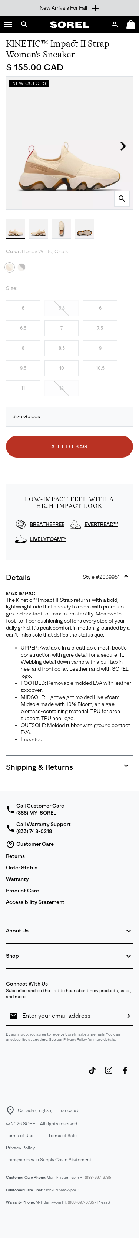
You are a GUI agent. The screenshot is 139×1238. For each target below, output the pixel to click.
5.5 (62, 308)
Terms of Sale (62, 1135)
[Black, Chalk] (21, 267)
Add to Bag (69, 446)
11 (23, 388)
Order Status (21, 868)
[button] (8, 24)
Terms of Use (19, 1135)
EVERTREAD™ (101, 524)
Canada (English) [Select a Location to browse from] (35, 1110)
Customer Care (30, 844)
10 (61, 368)
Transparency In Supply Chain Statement (49, 1160)
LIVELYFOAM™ (48, 539)
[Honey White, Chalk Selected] (9, 267)
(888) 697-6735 (98, 1177)
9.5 (23, 368)
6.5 (23, 328)
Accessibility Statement (35, 902)
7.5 (100, 328)
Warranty (17, 879)
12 (61, 388)
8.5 (62, 348)
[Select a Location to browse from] (10, 1110)
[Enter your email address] (71, 1016)
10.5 (100, 368)
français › (69, 1110)
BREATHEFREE (47, 524)
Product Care (22, 891)
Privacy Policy (75, 1039)
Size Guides (26, 416)
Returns (15, 856)
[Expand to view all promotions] (69, 8)
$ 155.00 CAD (34, 67)
